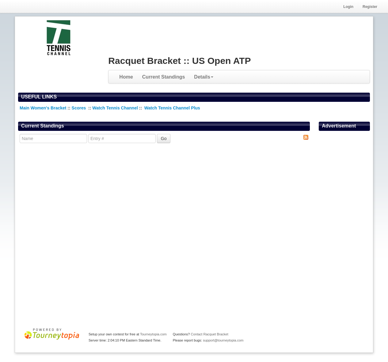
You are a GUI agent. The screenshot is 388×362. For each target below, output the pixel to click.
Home (126, 76)
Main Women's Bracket (43, 107)
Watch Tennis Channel (115, 107)
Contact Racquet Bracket (209, 334)
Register (370, 7)
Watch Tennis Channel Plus (172, 107)
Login (348, 7)
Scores (79, 107)
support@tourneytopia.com (223, 340)
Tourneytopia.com (153, 334)
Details (203, 76)
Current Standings (163, 76)
